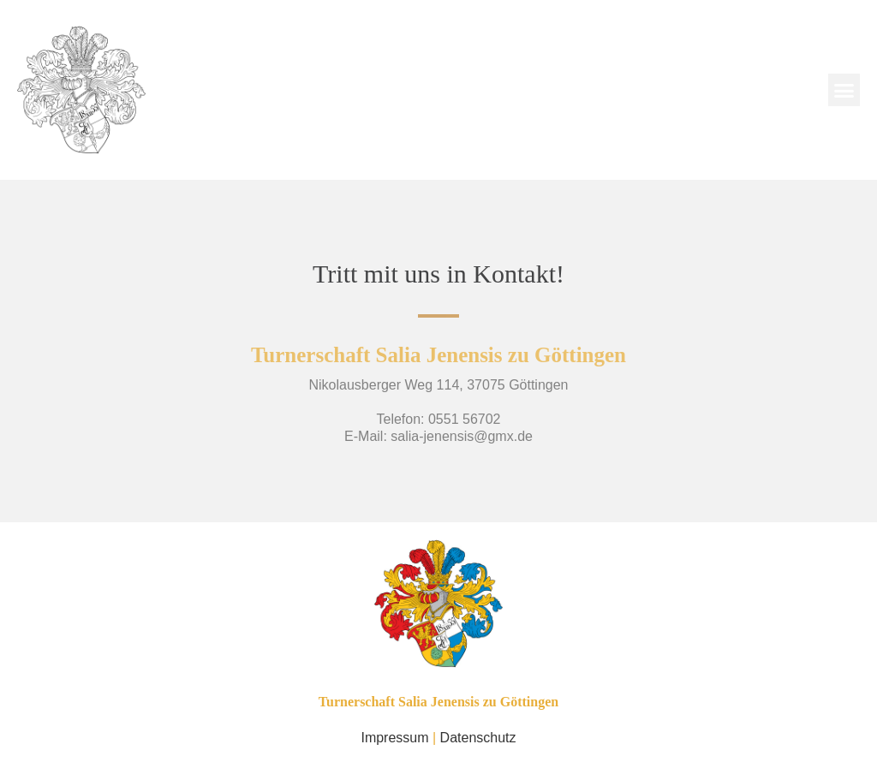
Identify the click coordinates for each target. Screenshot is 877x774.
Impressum (394, 737)
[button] (844, 90)
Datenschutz (478, 737)
